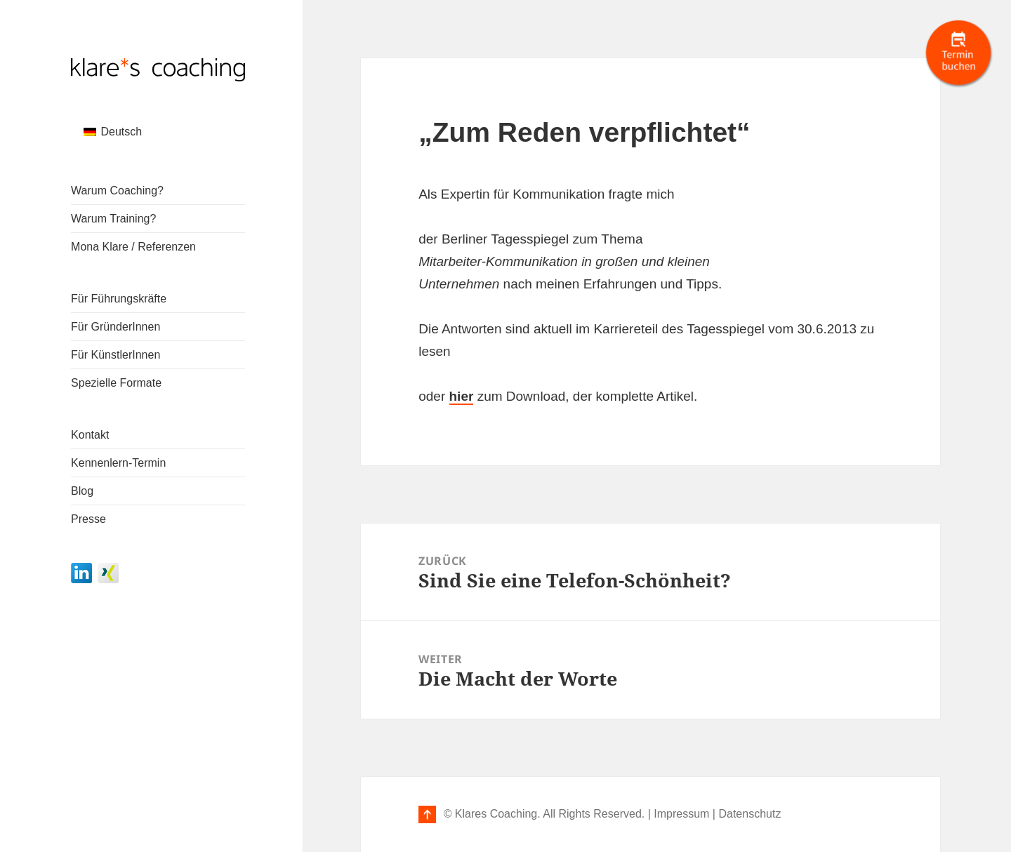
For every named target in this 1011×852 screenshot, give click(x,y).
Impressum (681, 814)
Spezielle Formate (116, 383)
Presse (88, 519)
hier (461, 396)
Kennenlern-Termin (118, 463)
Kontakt (90, 435)
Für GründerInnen (115, 327)
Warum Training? (113, 219)
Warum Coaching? (117, 191)
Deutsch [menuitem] (121, 132)
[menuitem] (113, 132)
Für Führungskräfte (118, 299)
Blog (82, 491)
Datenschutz (749, 814)
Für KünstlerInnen (115, 355)
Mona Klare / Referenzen (133, 247)
